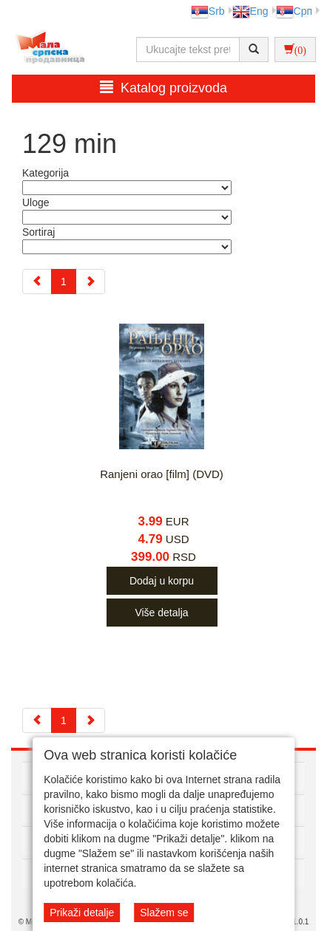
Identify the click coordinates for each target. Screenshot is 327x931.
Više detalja (161, 612)
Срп (294, 11)
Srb (208, 11)
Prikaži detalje (82, 912)
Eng (250, 11)
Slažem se (164, 912)
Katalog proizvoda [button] (163, 87)
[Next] (90, 281)
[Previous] (37, 281)
